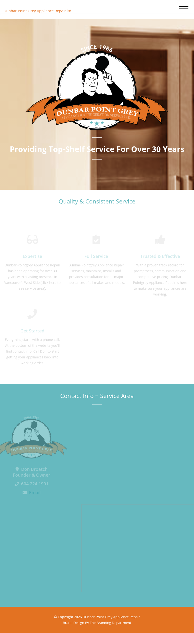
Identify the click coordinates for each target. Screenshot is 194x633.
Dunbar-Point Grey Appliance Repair (111, 617)
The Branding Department (110, 622)
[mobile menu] (183, 6)
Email (32, 492)
